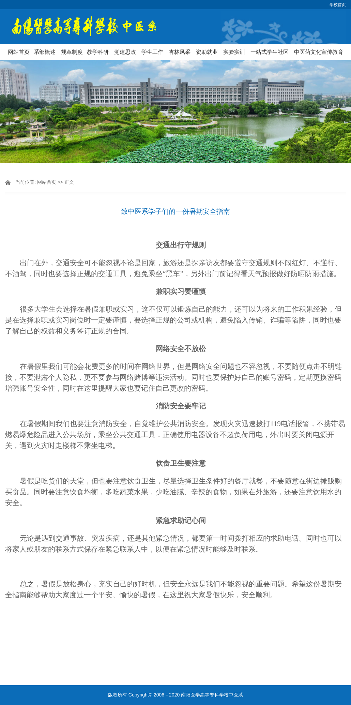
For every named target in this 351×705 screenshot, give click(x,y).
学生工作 (152, 52)
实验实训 (234, 52)
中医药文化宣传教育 (318, 52)
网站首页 (19, 52)
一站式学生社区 (269, 52)
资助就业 (207, 52)
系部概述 (45, 52)
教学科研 (98, 52)
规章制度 (72, 52)
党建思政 (125, 52)
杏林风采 (179, 52)
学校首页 (338, 4)
